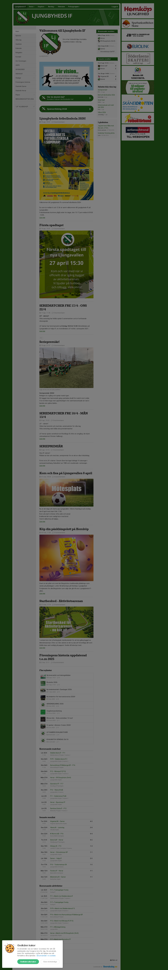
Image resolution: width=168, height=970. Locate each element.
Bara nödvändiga (50, 962)
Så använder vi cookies (46, 956)
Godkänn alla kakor (28, 962)
